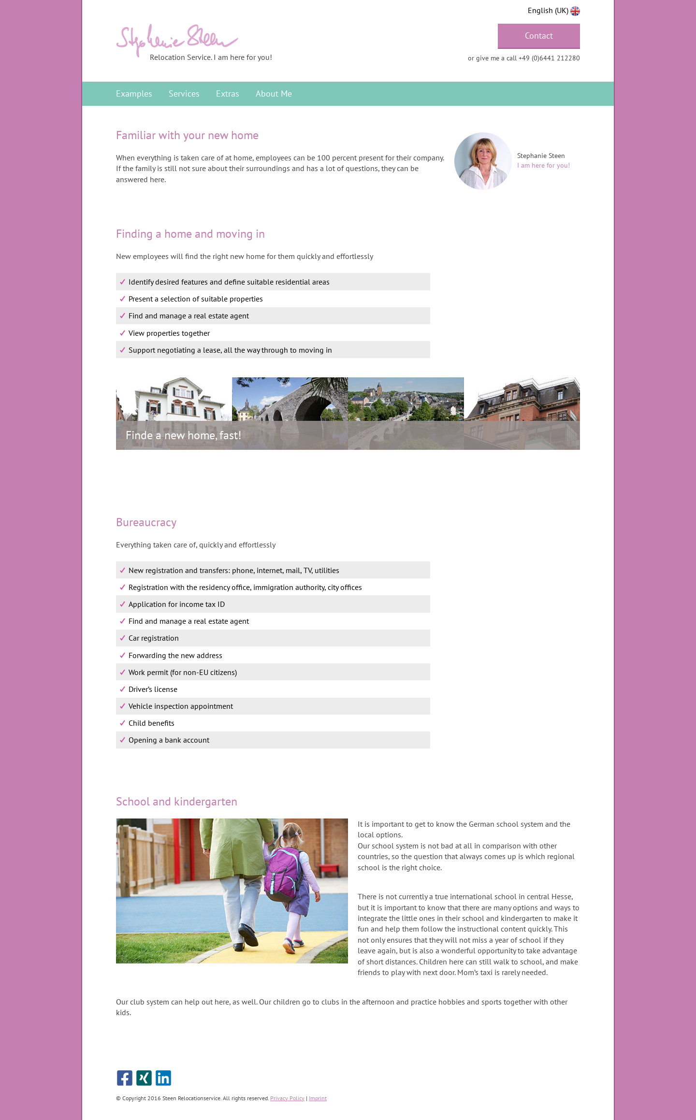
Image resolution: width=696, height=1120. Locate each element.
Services (184, 93)
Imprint (318, 1098)
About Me (274, 93)
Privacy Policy (287, 1098)
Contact (539, 35)
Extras (227, 93)
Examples (134, 93)
